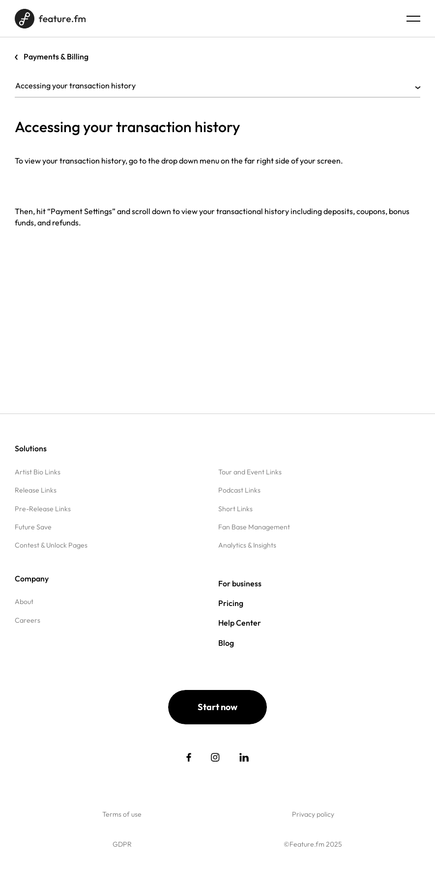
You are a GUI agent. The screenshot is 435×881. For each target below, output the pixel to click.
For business (239, 583)
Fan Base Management (254, 527)
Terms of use (122, 814)
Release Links (36, 490)
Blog (226, 643)
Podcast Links (239, 490)
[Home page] (50, 18)
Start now (217, 707)
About (24, 601)
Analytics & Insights (247, 545)
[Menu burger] (413, 18)
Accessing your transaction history (217, 85)
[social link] (188, 757)
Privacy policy (313, 814)
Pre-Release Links (43, 508)
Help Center (239, 623)
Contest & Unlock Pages (51, 545)
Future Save (33, 527)
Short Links (235, 508)
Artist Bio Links (37, 472)
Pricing (230, 603)
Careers (27, 620)
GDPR (122, 844)
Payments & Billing (56, 56)
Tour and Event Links (250, 472)
